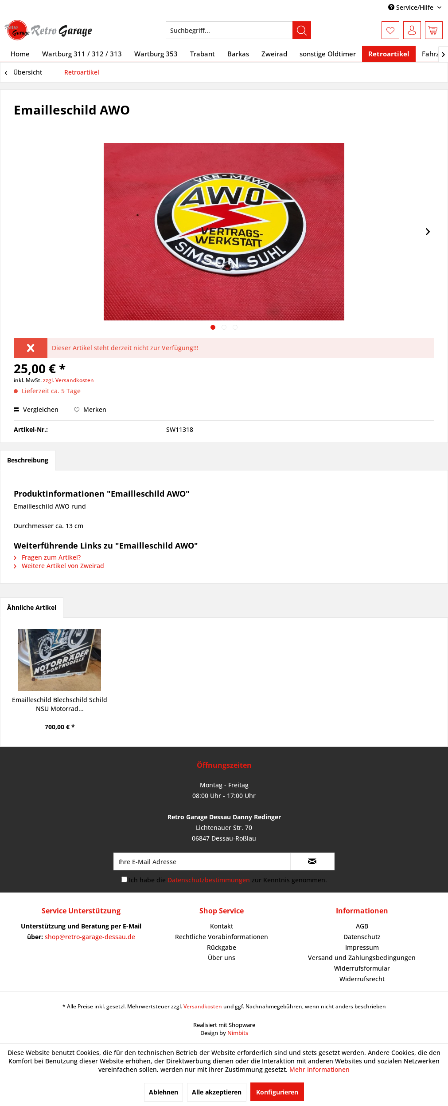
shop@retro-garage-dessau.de (90, 936)
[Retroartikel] (389, 54)
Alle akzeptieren (217, 1092)
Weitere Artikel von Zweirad (59, 565)
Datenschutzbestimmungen (209, 880)
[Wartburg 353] (156, 54)
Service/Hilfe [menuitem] (411, 7)
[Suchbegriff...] (239, 30)
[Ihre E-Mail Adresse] (202, 861)
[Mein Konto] (412, 30)
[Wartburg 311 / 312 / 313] (82, 54)
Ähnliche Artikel (31, 607)
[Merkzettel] (390, 30)
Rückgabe (221, 947)
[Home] (20, 54)
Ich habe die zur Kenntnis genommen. (228, 880)
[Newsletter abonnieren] (312, 861)
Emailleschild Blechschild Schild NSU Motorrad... (59, 704)
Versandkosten (202, 1006)
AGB (362, 926)
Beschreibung (27, 460)
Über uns (221, 957)
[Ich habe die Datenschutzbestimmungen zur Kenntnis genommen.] (124, 879)
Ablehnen (163, 1092)
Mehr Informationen (319, 1069)
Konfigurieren (277, 1092)
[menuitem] (239, 30)
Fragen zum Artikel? (47, 557)
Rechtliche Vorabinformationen (221, 936)
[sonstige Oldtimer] (327, 54)
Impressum (362, 947)
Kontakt (221, 926)
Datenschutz (362, 936)
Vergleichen (36, 409)
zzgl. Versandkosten (68, 380)
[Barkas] (238, 54)
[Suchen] (301, 30)
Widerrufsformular (362, 968)
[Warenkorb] (434, 30)
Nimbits (237, 1033)
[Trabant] (202, 54)
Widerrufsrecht (362, 979)
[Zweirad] (274, 54)
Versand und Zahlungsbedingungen (362, 957)
